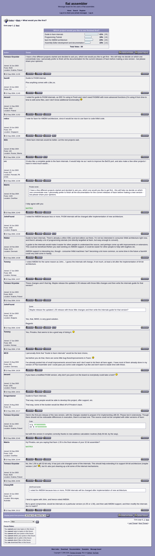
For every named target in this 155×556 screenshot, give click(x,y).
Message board (95, 549)
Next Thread (143, 523)
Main (18, 20)
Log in (91, 13)
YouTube (95, 553)
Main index (55, 549)
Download (64, 549)
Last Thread (133, 523)
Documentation (75, 549)
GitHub (89, 553)
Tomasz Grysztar (75, 553)
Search (75, 10)
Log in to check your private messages (73, 13)
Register (82, 10)
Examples (85, 549)
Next (17, 25)
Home (69, 10)
